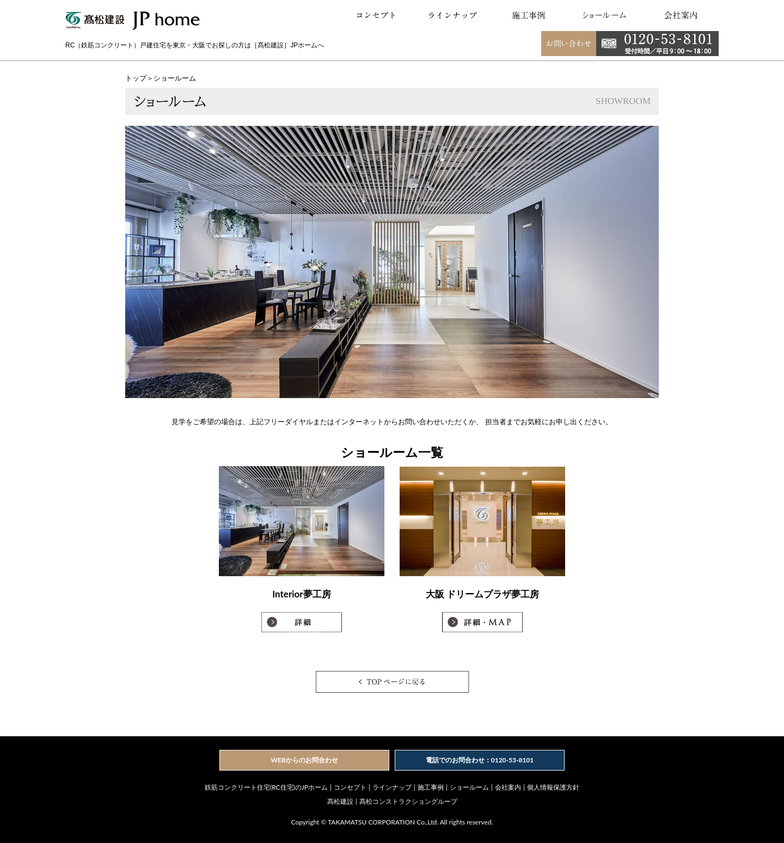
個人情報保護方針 (553, 787)
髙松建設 (340, 801)
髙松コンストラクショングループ (408, 801)
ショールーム (469, 787)
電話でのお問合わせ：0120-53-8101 (480, 760)
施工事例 (431, 787)
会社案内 (508, 787)
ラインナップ (392, 787)
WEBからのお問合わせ (304, 760)
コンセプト (350, 787)
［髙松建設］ (270, 45)
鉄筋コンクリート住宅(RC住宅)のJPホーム (266, 787)
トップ (135, 78)
